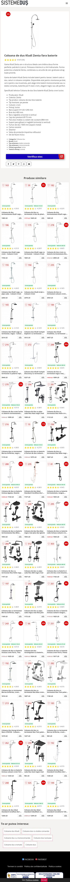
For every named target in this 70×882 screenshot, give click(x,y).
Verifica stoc (45, 156)
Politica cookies (55, 866)
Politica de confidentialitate (35, 866)
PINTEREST (41, 859)
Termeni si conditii (15, 866)
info (20, 218)
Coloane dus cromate (13, 844)
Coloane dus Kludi (11, 831)
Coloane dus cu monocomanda (17, 838)
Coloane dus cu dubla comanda (36, 831)
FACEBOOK (28, 859)
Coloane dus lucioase (42, 838)
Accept (44, 880)
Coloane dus (31, 844)
